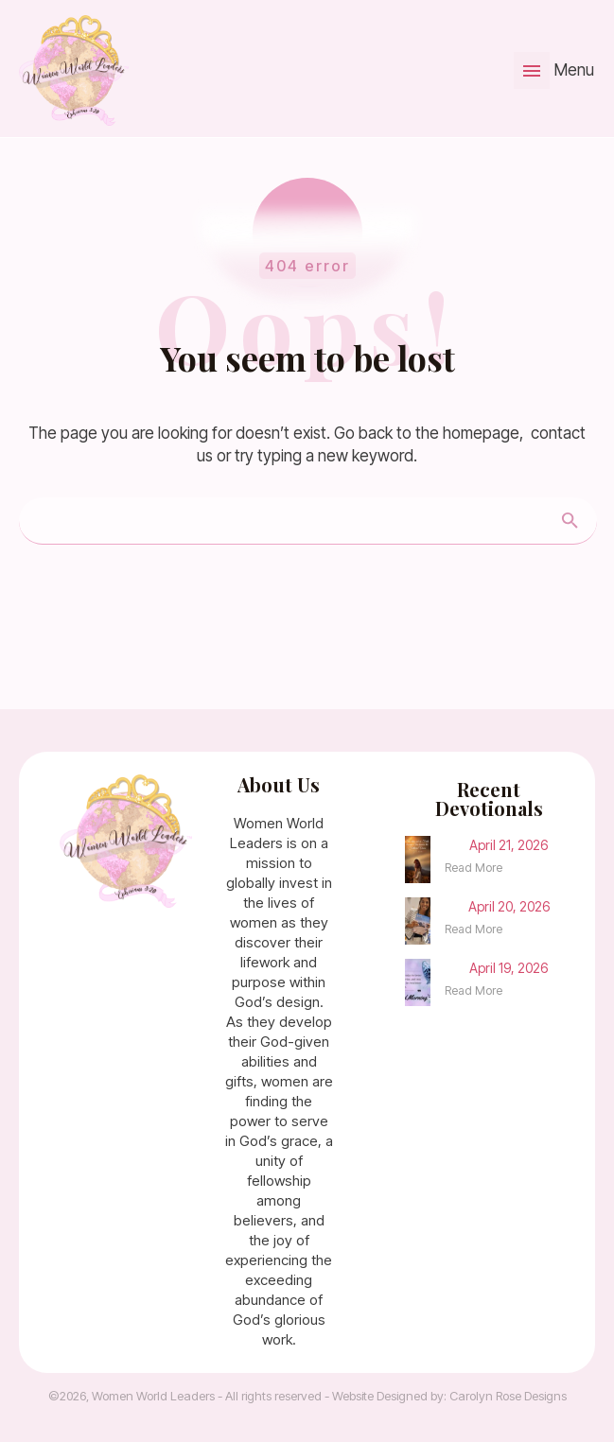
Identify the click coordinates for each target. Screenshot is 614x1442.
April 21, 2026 (508, 845)
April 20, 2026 (509, 906)
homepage (481, 433)
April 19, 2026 (508, 968)
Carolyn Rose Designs (508, 1395)
